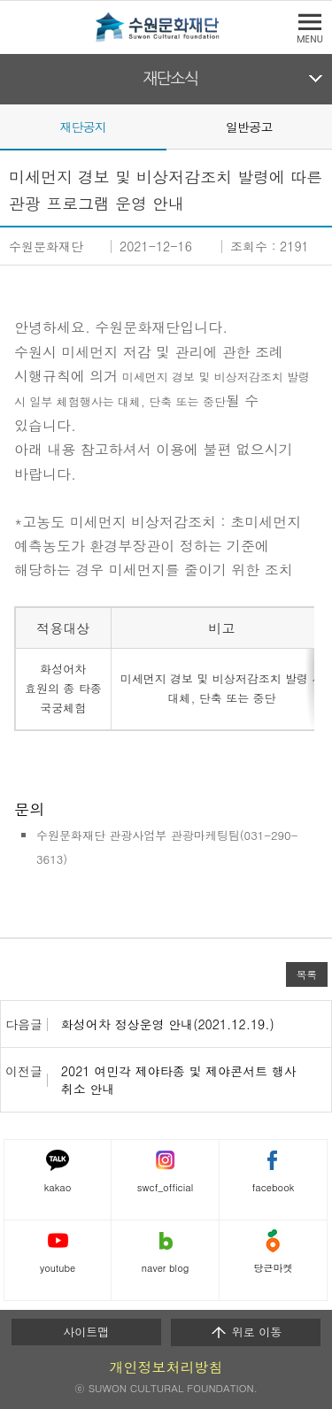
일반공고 (249, 126)
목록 (307, 974)
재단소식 (170, 79)
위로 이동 (246, 1332)
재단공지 (82, 126)
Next (321, 126)
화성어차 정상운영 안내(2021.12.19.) (167, 1024)
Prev (10, 126)
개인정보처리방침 (166, 1367)
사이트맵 (86, 1331)
